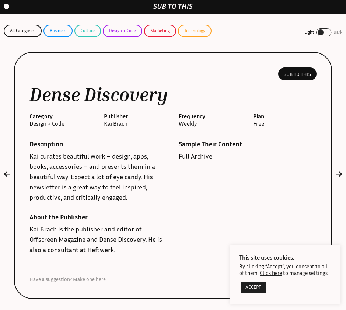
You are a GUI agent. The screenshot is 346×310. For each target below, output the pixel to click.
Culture (88, 31)
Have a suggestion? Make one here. (68, 280)
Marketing (160, 31)
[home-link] (173, 6)
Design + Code (122, 31)
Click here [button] (271, 273)
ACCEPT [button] (253, 288)
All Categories (22, 31)
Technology (194, 31)
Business (58, 31)
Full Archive (195, 157)
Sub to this (297, 75)
